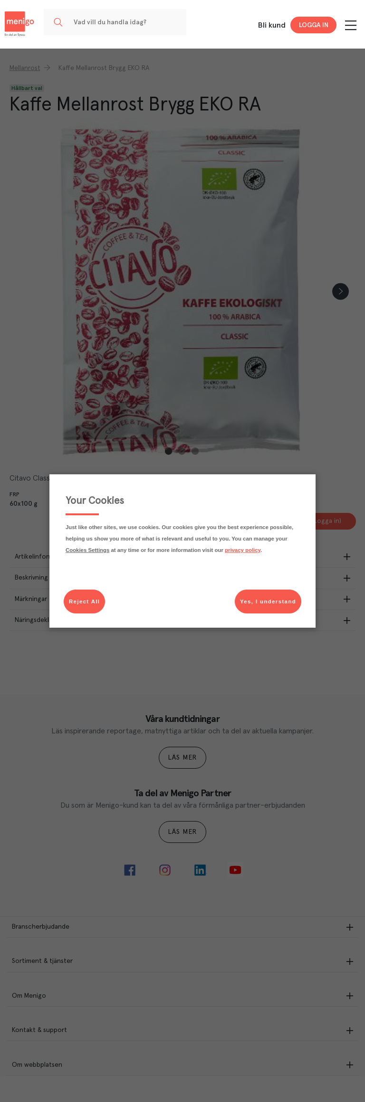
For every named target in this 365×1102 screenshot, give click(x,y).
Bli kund (272, 25)
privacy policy (242, 550)
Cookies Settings (87, 550)
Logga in (313, 25)
